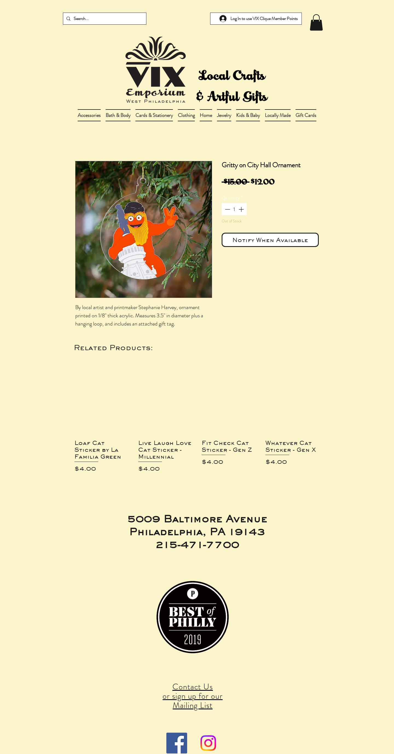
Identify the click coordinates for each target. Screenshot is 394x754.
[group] (197, 424)
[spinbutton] (234, 209)
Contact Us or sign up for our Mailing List (192, 696)
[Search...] (104, 18)
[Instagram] (208, 743)
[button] (118, 115)
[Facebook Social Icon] (176, 743)
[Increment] (241, 209)
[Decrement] (226, 209)
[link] (316, 22)
